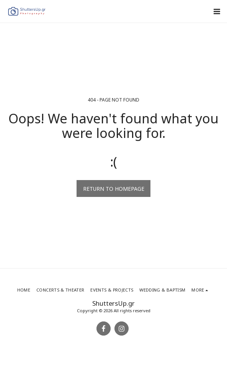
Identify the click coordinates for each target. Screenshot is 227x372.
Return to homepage (113, 188)
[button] (216, 11)
